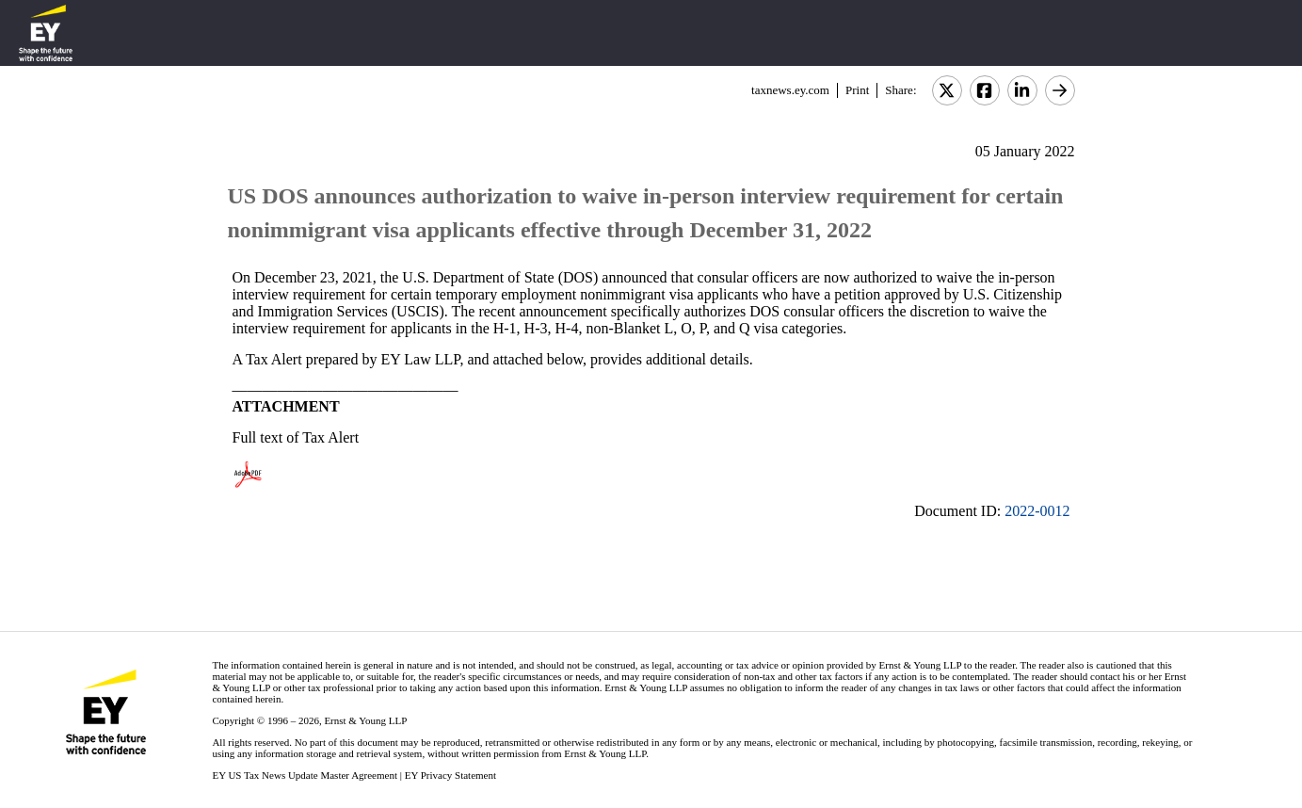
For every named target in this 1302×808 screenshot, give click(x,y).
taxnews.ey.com (790, 90)
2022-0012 (1037, 511)
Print (857, 90)
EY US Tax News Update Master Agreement (304, 775)
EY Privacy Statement (450, 775)
